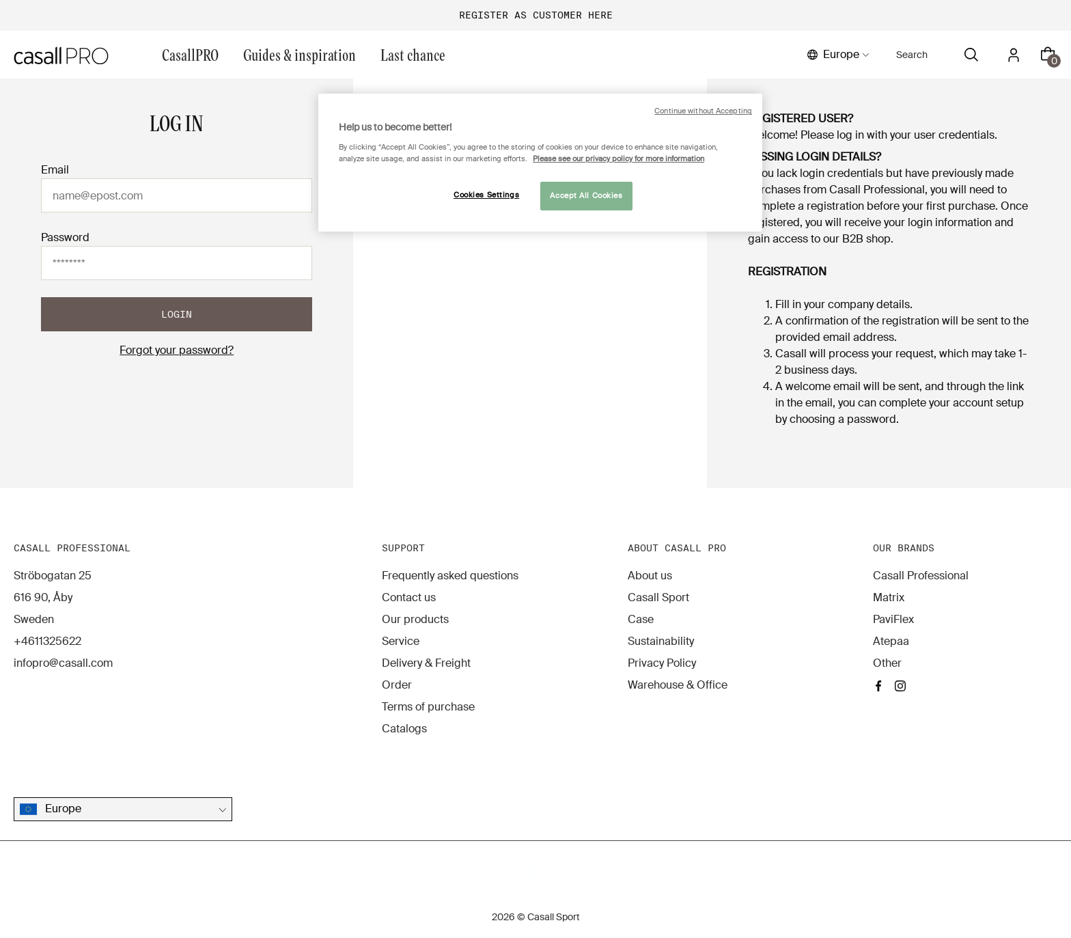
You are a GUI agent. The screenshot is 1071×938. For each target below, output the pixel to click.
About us (650, 575)
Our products (415, 619)
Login (176, 314)
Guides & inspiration (299, 54)
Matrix (888, 597)
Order (397, 685)
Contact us (409, 597)
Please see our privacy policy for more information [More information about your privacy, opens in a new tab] (618, 159)
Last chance (412, 54)
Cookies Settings (486, 195)
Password (65, 237)
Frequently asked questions (450, 575)
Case (641, 619)
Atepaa (891, 641)
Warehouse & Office (677, 685)
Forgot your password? (177, 350)
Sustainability (661, 641)
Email (55, 170)
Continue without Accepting (703, 111)
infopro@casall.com (63, 663)
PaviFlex (893, 619)
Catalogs (404, 728)
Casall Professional (921, 575)
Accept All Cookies (586, 196)
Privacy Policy (662, 663)
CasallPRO (190, 54)
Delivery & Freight (426, 663)
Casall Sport (658, 597)
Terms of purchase (428, 707)
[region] (540, 163)
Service (400, 641)
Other (887, 663)
